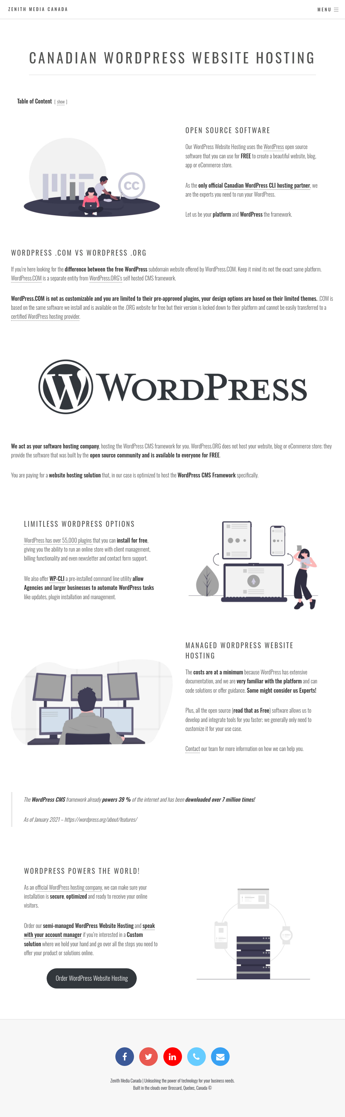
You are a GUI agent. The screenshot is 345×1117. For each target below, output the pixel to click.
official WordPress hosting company (68, 887)
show (61, 101)
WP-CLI (57, 578)
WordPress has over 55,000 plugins (58, 540)
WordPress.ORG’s (105, 278)
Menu (324, 9)
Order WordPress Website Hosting (92, 977)
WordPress (273, 146)
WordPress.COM (26, 278)
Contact (192, 748)
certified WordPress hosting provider (45, 316)
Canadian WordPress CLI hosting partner (267, 185)
